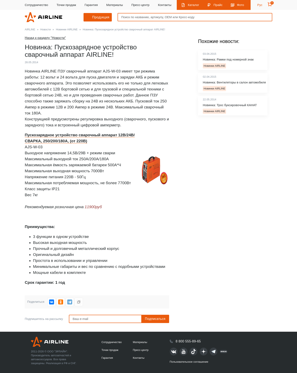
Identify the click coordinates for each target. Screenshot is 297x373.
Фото (240, 5)
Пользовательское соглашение (189, 361)
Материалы (114, 5)
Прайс (217, 5)
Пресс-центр (140, 5)
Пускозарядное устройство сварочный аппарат (71, 135)
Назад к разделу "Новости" (45, 38)
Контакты (164, 5)
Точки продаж (66, 5)
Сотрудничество (36, 5)
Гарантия (91, 5)
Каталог (193, 5)
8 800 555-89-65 (188, 341)
